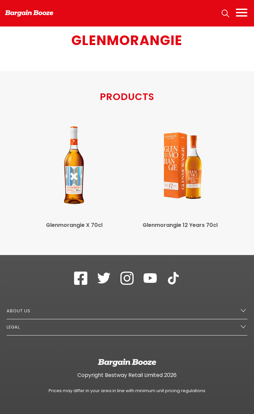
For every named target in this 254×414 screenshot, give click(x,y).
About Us (18, 311)
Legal (13, 327)
